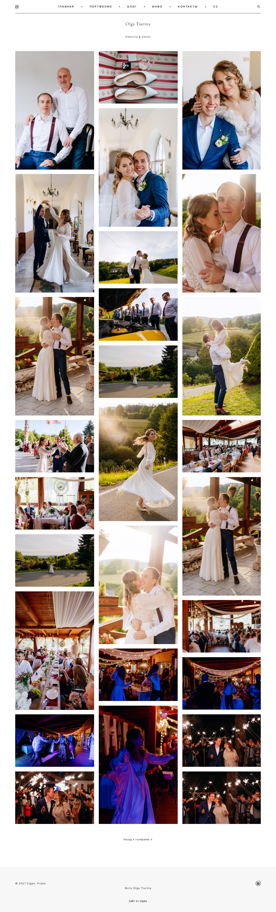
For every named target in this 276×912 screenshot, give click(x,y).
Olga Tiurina (138, 24)
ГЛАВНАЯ (66, 6)
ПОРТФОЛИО (101, 6)
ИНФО (157, 6)
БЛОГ (132, 6)
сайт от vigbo (138, 901)
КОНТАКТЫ (188, 6)
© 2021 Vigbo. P (27, 883)
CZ (215, 6)
